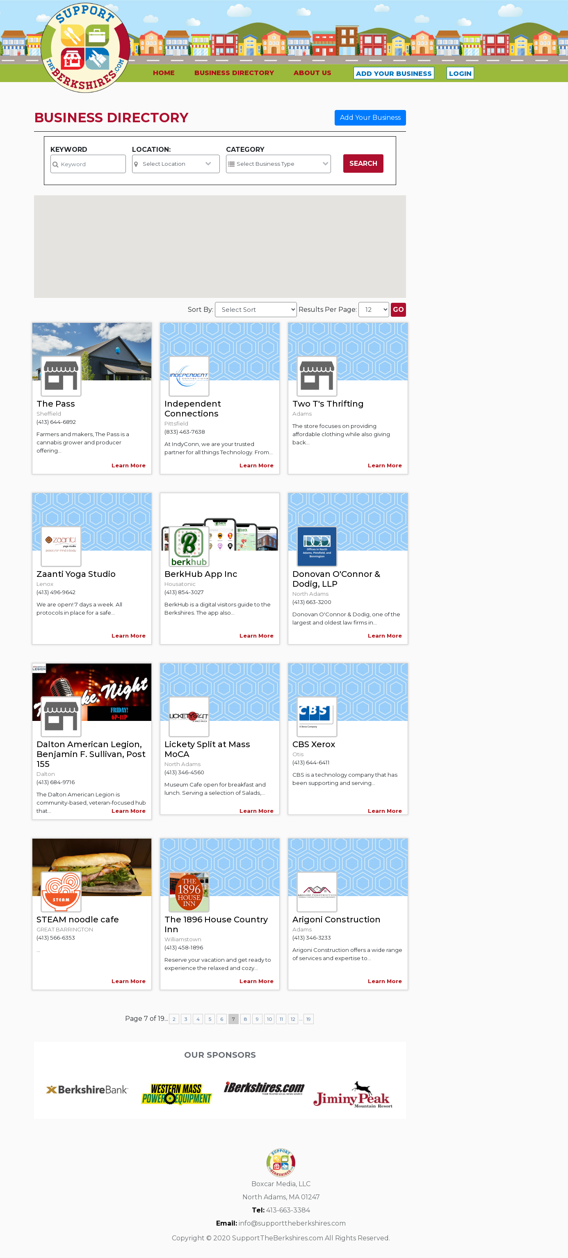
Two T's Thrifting (328, 404)
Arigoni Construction (336, 919)
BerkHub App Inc (200, 574)
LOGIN (460, 74)
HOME (164, 73)
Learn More (129, 465)
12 (293, 1019)
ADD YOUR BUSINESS (394, 74)
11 (281, 1019)
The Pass (55, 404)
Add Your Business (370, 117)
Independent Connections (192, 409)
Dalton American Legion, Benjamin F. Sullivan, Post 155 (91, 754)
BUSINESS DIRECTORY (234, 73)
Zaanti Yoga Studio (76, 574)
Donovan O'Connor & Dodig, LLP (336, 579)
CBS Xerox (313, 744)
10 (269, 1019)
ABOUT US (312, 73)
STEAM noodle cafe (77, 919)
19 (308, 1019)
